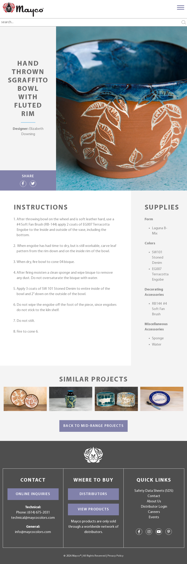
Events (154, 517)
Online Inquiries (33, 494)
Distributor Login (154, 507)
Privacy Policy (115, 556)
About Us (154, 501)
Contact (154, 496)
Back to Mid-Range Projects (93, 426)
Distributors (93, 494)
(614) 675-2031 (38, 512)
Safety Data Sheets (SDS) (153, 491)
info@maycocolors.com (33, 532)
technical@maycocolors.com (33, 518)
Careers (154, 512)
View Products (93, 509)
